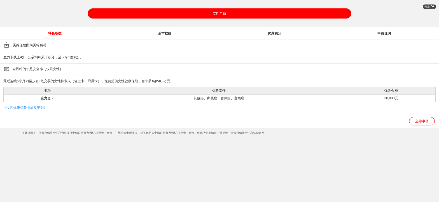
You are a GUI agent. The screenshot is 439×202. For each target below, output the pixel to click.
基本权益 (164, 33)
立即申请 (219, 13)
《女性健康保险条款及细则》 (25, 108)
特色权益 (55, 33)
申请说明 (384, 33)
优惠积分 (274, 33)
